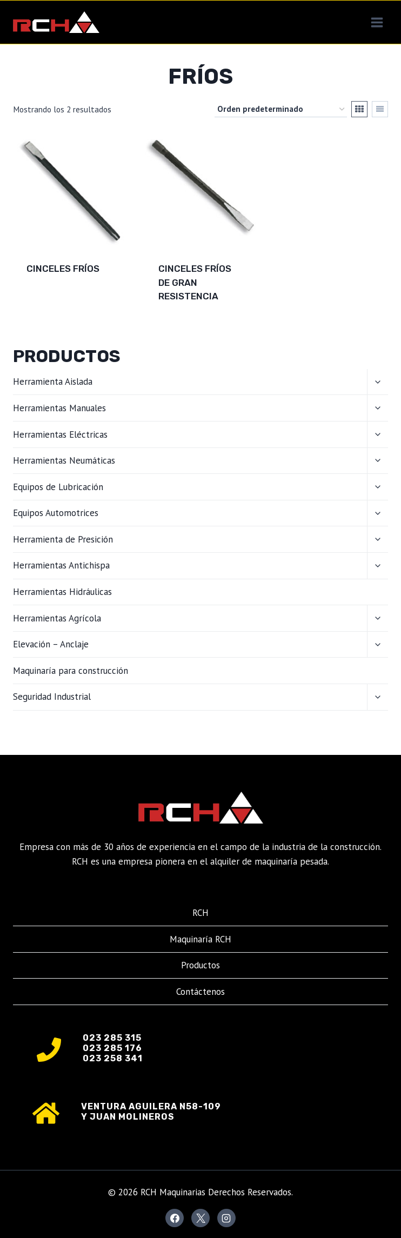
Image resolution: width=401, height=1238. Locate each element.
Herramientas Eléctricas (60, 434)
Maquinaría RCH (200, 939)
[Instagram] (226, 1218)
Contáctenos (200, 992)
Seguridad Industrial (52, 696)
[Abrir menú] (376, 22)
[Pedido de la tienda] (281, 109)
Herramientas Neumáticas (64, 460)
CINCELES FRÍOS (62, 268)
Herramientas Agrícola (57, 618)
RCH (200, 913)
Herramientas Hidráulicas (62, 592)
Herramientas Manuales (59, 408)
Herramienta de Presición (63, 539)
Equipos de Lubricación (58, 487)
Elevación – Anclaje (51, 644)
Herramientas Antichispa (61, 565)
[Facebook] (174, 1218)
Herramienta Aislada (52, 381)
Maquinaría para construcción (70, 671)
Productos (200, 965)
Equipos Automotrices (55, 513)
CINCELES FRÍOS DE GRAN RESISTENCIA (194, 282)
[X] (200, 1218)
